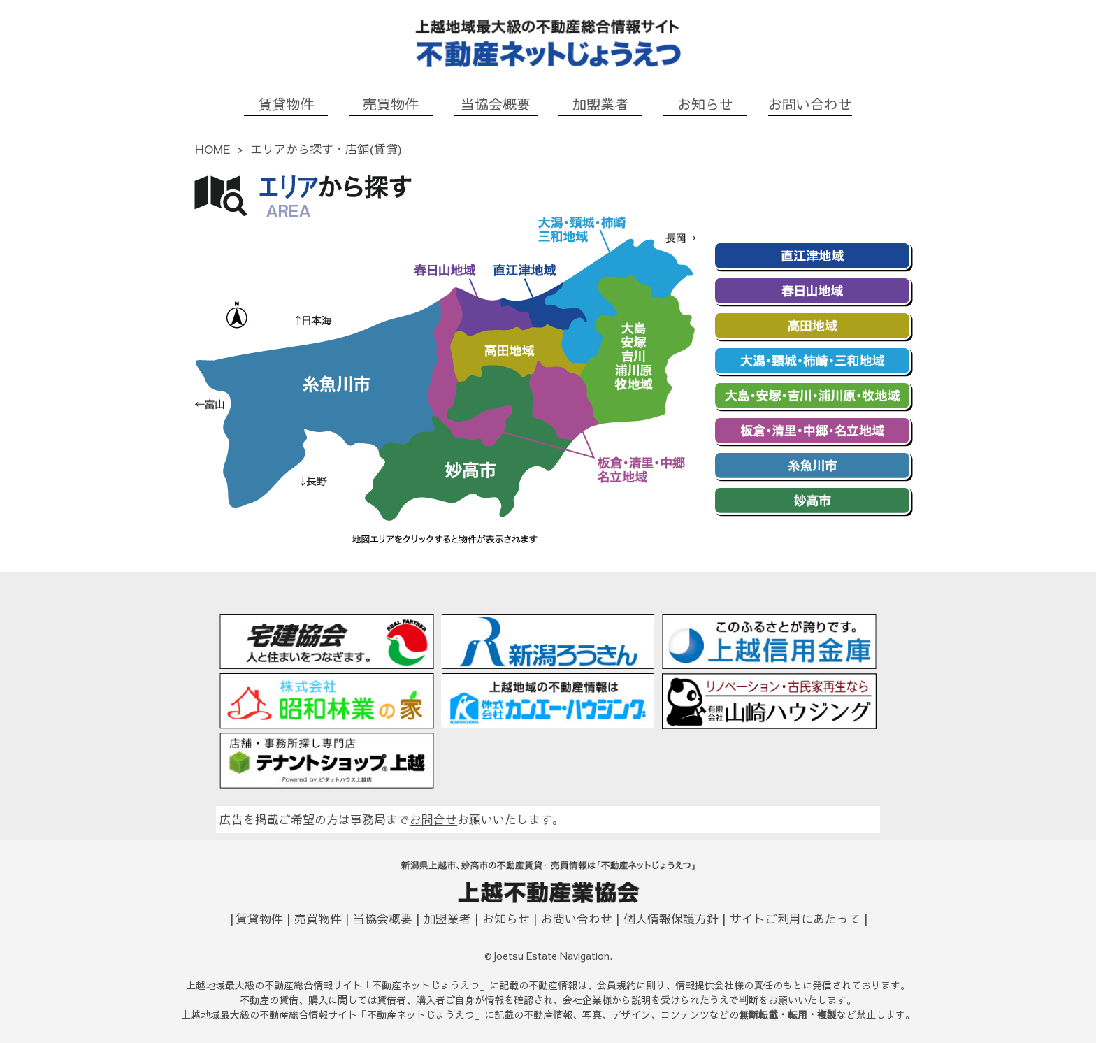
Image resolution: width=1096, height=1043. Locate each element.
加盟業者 (600, 103)
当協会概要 (496, 103)
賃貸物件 (286, 103)
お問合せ (433, 819)
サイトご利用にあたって (795, 918)
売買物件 (391, 103)
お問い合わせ (810, 103)
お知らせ (705, 103)
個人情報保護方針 (671, 918)
